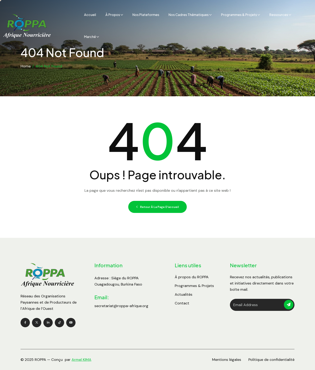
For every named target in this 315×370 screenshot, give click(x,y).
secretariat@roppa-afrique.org (121, 305)
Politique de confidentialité (271, 359)
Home (26, 66)
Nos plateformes (145, 14)
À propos (112, 14)
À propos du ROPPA (192, 277)
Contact (182, 303)
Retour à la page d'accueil (157, 207)
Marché (90, 36)
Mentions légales (226, 359)
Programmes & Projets (239, 14)
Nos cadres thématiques (188, 14)
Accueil (90, 14)
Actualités (183, 294)
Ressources (278, 14)
